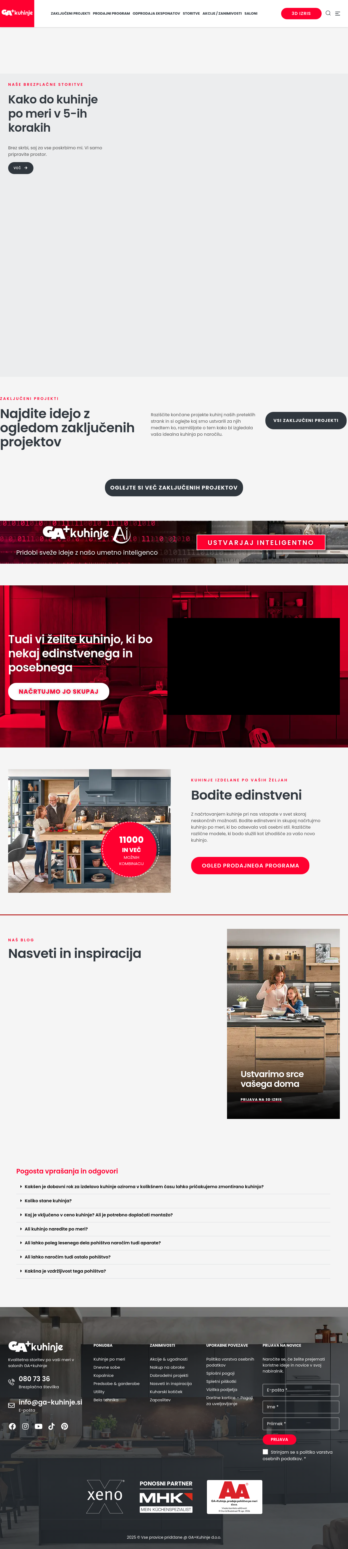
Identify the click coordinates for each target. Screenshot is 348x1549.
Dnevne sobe (107, 1367)
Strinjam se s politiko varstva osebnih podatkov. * (298, 1455)
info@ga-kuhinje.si (50, 1402)
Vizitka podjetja (221, 1389)
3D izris (300, 13)
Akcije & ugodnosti (168, 1359)
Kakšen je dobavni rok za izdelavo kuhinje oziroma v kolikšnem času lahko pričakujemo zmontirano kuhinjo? (144, 1187)
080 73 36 (34, 1378)
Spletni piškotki (221, 1381)
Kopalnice (104, 1375)
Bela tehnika (106, 1400)
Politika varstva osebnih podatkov (230, 1362)
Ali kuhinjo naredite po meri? (56, 1229)
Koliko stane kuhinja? (48, 1201)
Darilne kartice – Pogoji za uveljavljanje (229, 1400)
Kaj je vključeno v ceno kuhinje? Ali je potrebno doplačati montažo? (99, 1215)
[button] (173, 1187)
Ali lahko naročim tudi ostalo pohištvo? (68, 1257)
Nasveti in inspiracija (171, 1383)
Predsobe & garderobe (117, 1383)
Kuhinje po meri (109, 1359)
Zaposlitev (160, 1400)
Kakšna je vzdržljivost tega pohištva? (65, 1271)
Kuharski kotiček (166, 1392)
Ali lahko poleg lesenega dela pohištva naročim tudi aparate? (93, 1243)
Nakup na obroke (167, 1367)
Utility (99, 1392)
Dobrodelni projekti (169, 1375)
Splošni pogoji (220, 1373)
